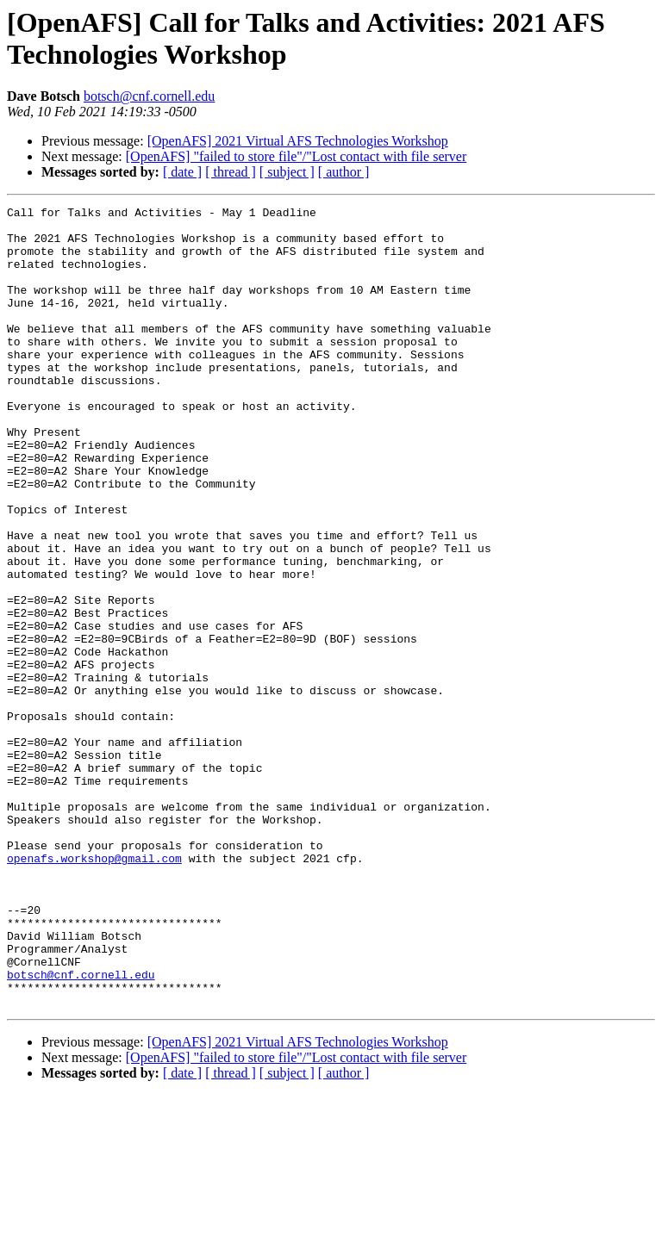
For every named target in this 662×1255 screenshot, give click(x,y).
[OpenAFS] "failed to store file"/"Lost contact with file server (296, 156)
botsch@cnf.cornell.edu (149, 96)
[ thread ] (230, 172)
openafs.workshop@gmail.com (94, 989)
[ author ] (344, 172)
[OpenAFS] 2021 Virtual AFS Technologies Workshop (297, 141)
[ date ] (182, 172)
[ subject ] (287, 172)
